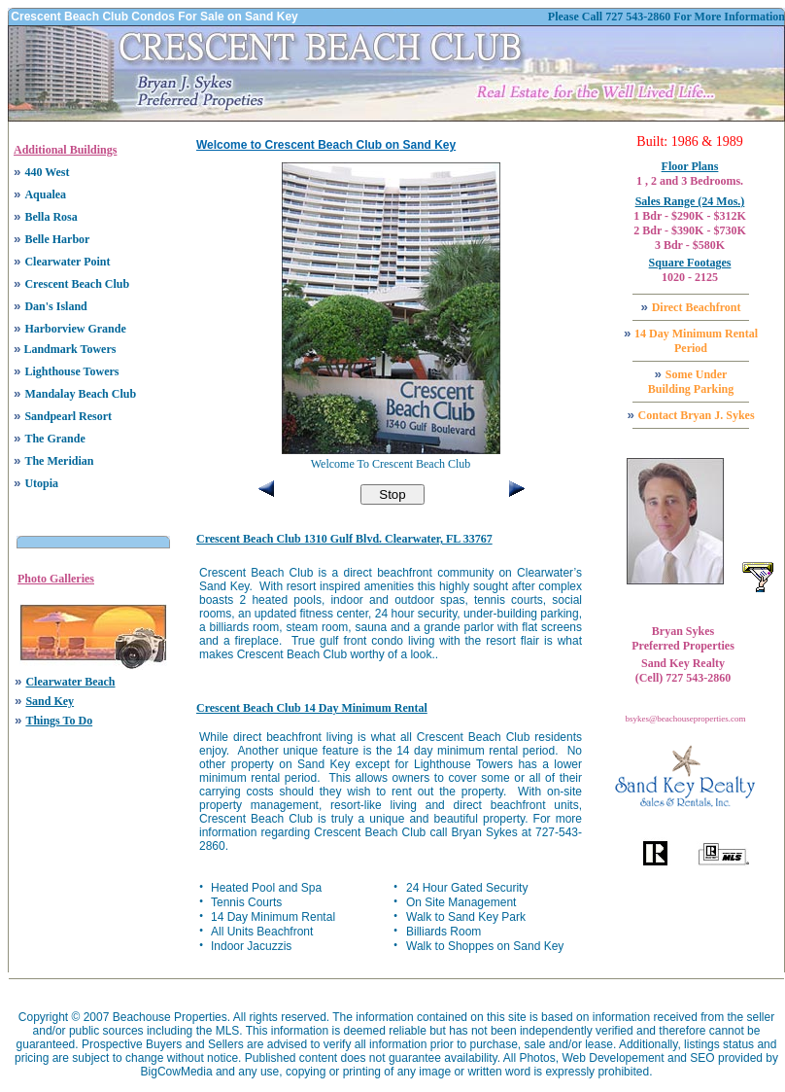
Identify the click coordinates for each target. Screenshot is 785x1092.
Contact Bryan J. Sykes (696, 415)
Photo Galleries (55, 578)
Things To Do (58, 720)
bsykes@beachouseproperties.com (685, 718)
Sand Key (49, 701)
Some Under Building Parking (691, 382)
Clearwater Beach (70, 681)
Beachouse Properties (170, 1017)
